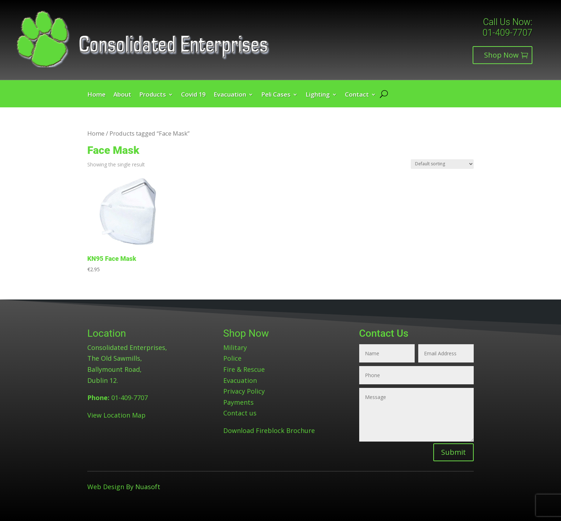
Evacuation (230, 95)
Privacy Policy (244, 391)
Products (152, 95)
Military (235, 347)
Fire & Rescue (244, 369)
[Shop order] (442, 164)
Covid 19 (193, 95)
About (122, 95)
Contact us (240, 413)
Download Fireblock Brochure (269, 430)
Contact (357, 95)
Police (232, 358)
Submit (453, 452)
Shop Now (501, 55)
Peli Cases (276, 95)
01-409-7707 (507, 33)
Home (96, 95)
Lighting (318, 95)
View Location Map (116, 415)
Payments (238, 402)
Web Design (105, 486)
